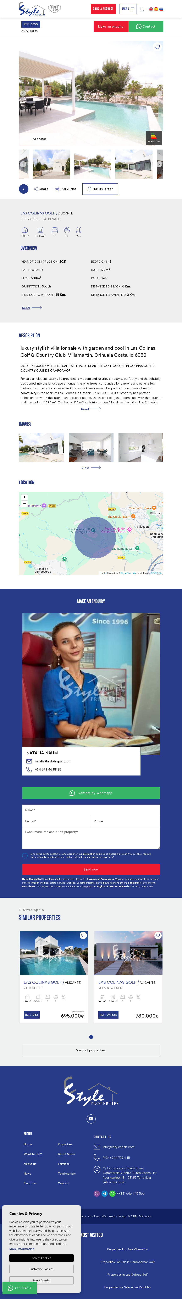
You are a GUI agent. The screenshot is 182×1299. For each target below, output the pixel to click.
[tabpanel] (54, 977)
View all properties (91, 1050)
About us (30, 1164)
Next (159, 93)
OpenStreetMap (129, 573)
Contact (64, 1183)
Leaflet (103, 573)
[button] (90, 468)
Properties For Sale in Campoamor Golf (128, 1262)
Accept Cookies (41, 1258)
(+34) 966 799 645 (116, 1158)
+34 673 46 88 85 (43, 769)
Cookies (94, 1216)
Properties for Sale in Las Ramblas (127, 1287)
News (27, 1173)
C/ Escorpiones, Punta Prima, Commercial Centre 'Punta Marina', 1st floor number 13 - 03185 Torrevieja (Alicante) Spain (130, 1175)
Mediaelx (145, 1216)
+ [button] (24, 497)
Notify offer (100, 189)
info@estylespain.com (118, 1147)
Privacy (81, 1216)
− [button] (24, 504)
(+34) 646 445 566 (131, 1194)
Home (28, 1144)
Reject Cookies (41, 1280)
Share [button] (41, 189)
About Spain (66, 1154)
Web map (108, 1216)
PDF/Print (66, 189)
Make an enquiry (111, 26)
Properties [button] (65, 1144)
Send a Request (103, 9)
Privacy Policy (135, 854)
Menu (128, 9)
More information (21, 1249)
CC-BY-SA (156, 573)
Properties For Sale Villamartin (127, 1249)
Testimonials (67, 1173)
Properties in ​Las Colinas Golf (127, 1274)
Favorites (30, 1183)
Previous (23, 93)
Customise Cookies (41, 1269)
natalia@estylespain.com (48, 761)
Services (64, 1164)
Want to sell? (33, 1154)
